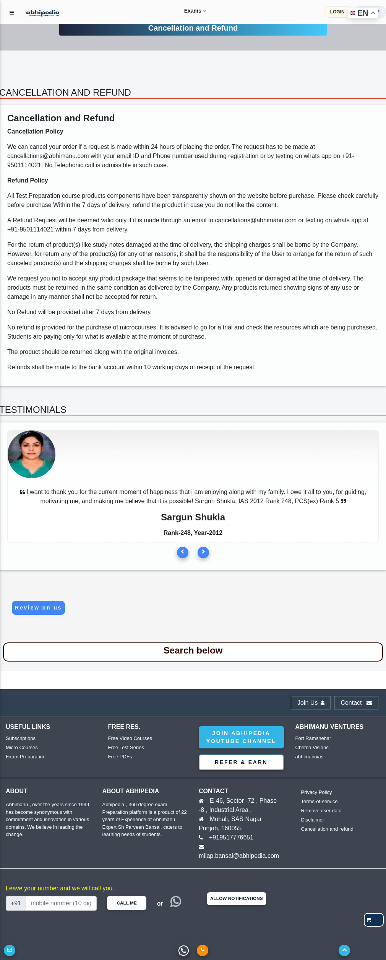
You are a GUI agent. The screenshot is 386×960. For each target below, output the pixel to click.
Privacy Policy (316, 792)
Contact (356, 702)
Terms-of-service (319, 801)
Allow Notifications (236, 898)
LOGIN (337, 12)
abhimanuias (309, 757)
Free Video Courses (130, 738)
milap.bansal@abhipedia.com (239, 855)
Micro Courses (22, 747)
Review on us (38, 608)
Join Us (310, 702)
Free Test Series (126, 747)
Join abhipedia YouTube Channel (241, 737)
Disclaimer (312, 820)
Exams (188, 11)
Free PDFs (120, 757)
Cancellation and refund (327, 829)
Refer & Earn (241, 762)
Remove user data (321, 810)
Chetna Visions (312, 747)
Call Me (126, 903)
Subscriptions (21, 738)
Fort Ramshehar (313, 738)
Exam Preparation (25, 757)
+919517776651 (231, 837)
